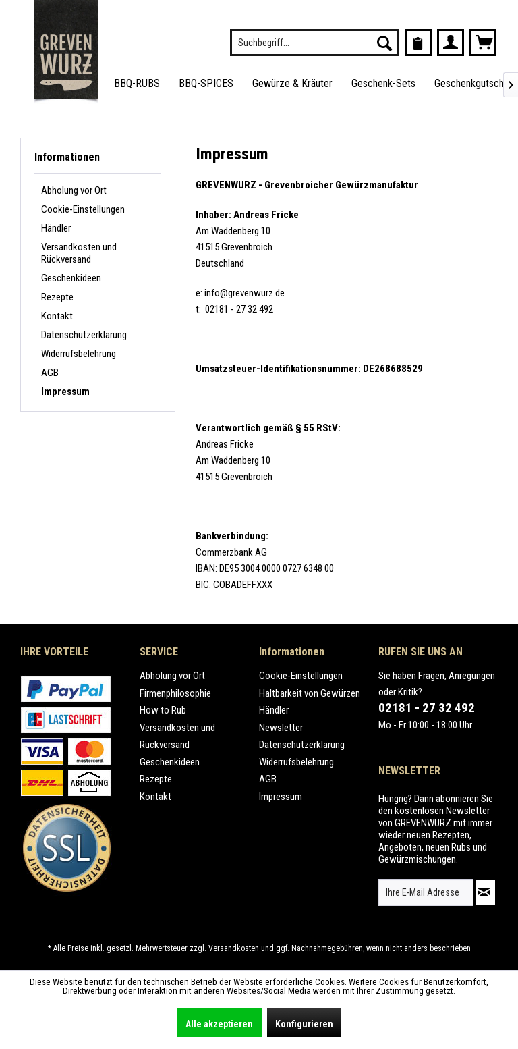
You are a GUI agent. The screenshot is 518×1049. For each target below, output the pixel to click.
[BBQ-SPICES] (206, 84)
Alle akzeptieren (219, 1024)
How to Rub (163, 710)
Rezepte (57, 297)
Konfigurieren (304, 1024)
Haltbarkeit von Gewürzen (309, 693)
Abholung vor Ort (74, 190)
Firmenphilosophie (175, 693)
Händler (56, 228)
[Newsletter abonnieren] (485, 892)
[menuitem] (314, 42)
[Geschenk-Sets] (383, 84)
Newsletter (281, 728)
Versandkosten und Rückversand (79, 253)
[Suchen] (384, 42)
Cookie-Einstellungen (83, 209)
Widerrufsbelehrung (78, 354)
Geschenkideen (71, 278)
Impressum (65, 391)
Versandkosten (233, 948)
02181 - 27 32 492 (426, 708)
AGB (50, 373)
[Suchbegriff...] (314, 42)
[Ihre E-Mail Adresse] (426, 892)
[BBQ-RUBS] (137, 84)
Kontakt (57, 316)
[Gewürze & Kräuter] (292, 84)
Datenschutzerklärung (84, 335)
